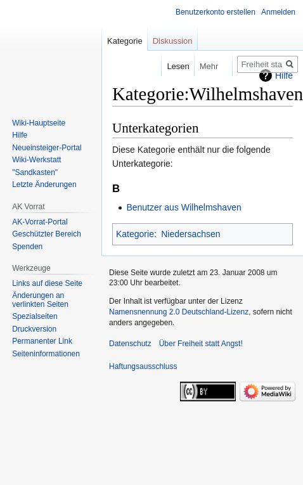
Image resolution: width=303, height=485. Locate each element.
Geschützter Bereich (46, 234)
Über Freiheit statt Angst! (201, 343)
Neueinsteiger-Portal (46, 147)
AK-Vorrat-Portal (39, 221)
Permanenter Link (42, 341)
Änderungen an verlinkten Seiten (40, 300)
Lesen (169, 66)
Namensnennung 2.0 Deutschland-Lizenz (178, 311)
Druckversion (34, 329)
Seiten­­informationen (46, 353)
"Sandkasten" (35, 172)
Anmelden (278, 12)
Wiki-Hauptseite (38, 123)
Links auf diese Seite (47, 283)
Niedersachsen (190, 234)
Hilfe (19, 135)
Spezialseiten (34, 316)
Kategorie (135, 234)
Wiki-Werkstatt (36, 159)
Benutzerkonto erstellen (215, 12)
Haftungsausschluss (143, 366)
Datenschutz (130, 343)
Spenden (27, 246)
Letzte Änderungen (44, 184)
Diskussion (173, 41)
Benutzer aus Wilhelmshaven (183, 207)
